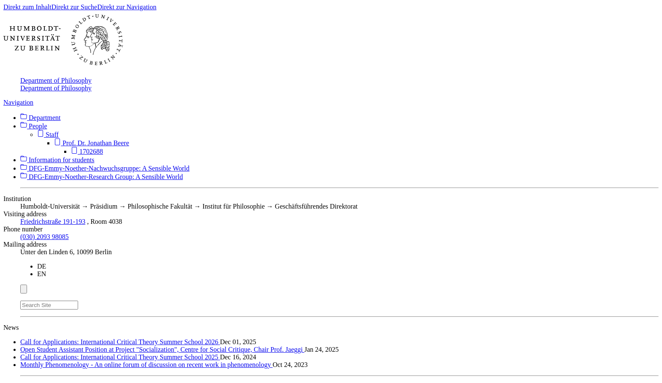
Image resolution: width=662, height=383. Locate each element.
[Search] (83, 303)
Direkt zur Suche (74, 7)
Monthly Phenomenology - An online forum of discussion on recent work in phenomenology (146, 364)
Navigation (18, 102)
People (33, 126)
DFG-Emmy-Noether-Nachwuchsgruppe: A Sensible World (105, 168)
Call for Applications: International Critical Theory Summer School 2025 (120, 357)
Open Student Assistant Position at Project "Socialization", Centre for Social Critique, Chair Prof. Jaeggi (162, 349)
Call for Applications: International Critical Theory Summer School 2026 (120, 341)
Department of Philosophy (56, 80)
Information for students (57, 159)
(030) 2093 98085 (44, 236)
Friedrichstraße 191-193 (52, 221)
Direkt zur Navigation (126, 7)
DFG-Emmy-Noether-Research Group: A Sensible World (101, 176)
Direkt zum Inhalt (27, 7)
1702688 (87, 151)
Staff (48, 134)
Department (40, 117)
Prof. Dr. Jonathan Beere (91, 143)
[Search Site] (49, 305)
